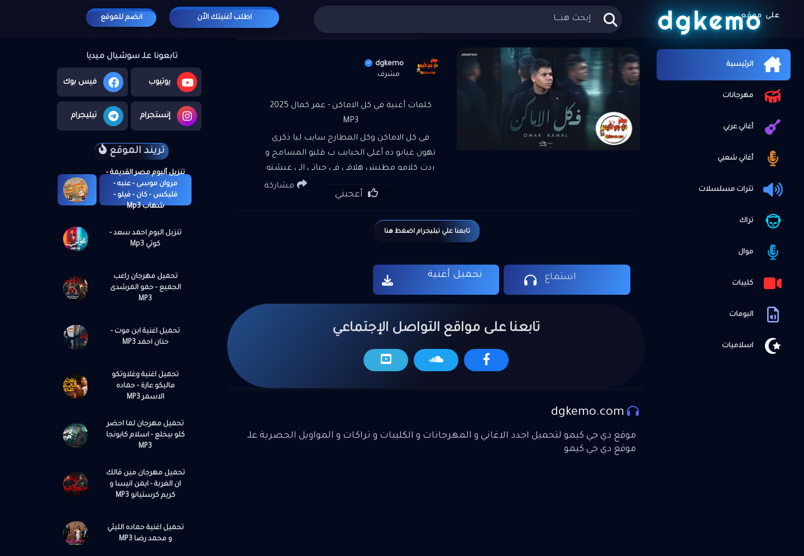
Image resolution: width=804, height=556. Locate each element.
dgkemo (384, 64)
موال (761, 252)
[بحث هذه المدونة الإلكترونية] (467, 19)
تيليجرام (97, 116)
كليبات (758, 283)
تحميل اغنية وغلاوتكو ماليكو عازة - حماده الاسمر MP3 (145, 386)
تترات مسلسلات (741, 190)
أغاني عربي (754, 127)
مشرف (388, 75)
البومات (757, 315)
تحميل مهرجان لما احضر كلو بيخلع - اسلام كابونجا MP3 (145, 435)
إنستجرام (168, 116)
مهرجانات (753, 96)
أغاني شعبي (751, 158)
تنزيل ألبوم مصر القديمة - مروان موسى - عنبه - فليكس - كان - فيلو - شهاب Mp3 (145, 189)
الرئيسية (755, 64)
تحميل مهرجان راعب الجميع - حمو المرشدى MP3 (145, 288)
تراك (762, 221)
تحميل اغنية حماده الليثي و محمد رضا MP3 (145, 533)
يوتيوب (173, 82)
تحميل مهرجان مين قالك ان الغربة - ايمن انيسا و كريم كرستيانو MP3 (145, 484)
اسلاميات (753, 346)
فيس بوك (93, 82)
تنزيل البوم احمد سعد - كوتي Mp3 (145, 238)
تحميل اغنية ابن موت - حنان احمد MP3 (145, 337)
